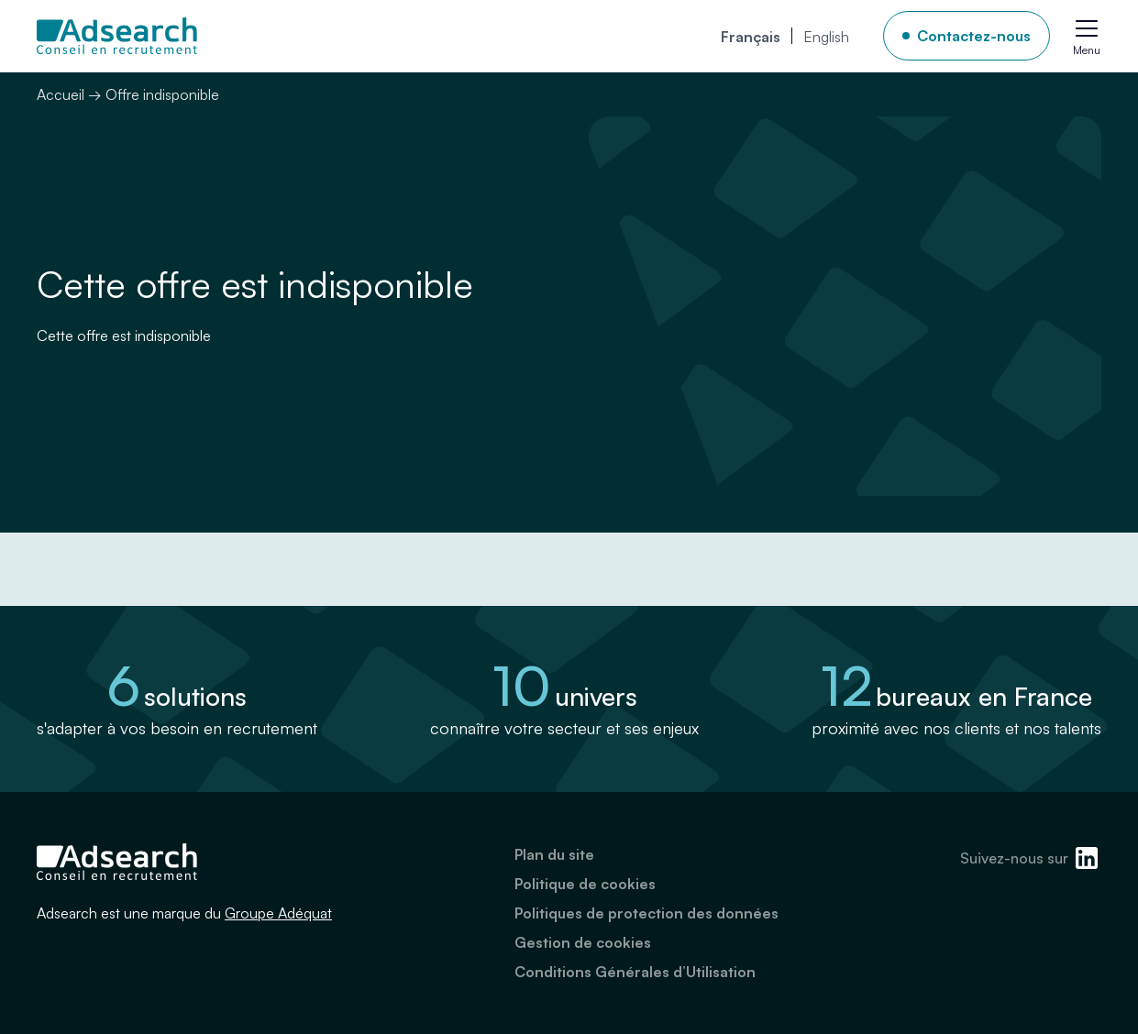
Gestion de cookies (582, 942)
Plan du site (554, 854)
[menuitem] (750, 36)
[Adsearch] (117, 35)
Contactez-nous (974, 36)
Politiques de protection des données (646, 913)
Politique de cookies (585, 883)
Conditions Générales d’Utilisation (635, 971)
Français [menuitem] (750, 37)
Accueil (60, 94)
